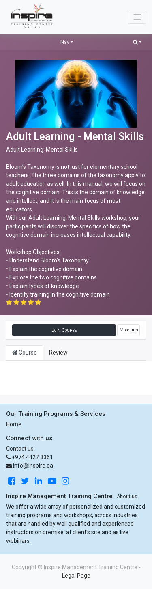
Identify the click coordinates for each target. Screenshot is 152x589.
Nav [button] (64, 42)
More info (129, 330)
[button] (137, 42)
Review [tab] (58, 352)
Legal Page (76, 575)
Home (13, 424)
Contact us (20, 448)
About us (127, 496)
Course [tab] (24, 352)
